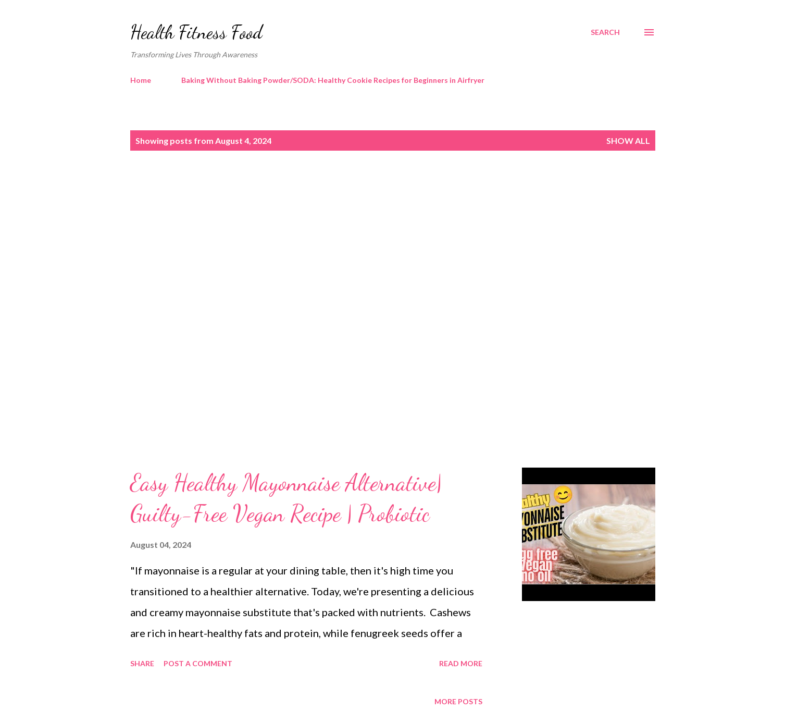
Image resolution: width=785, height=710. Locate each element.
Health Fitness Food (196, 32)
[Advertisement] (371, 249)
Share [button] (142, 663)
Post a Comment (198, 663)
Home (140, 80)
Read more (460, 663)
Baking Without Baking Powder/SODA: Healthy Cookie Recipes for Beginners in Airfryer (332, 80)
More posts (458, 701)
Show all (628, 140)
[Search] (605, 32)
